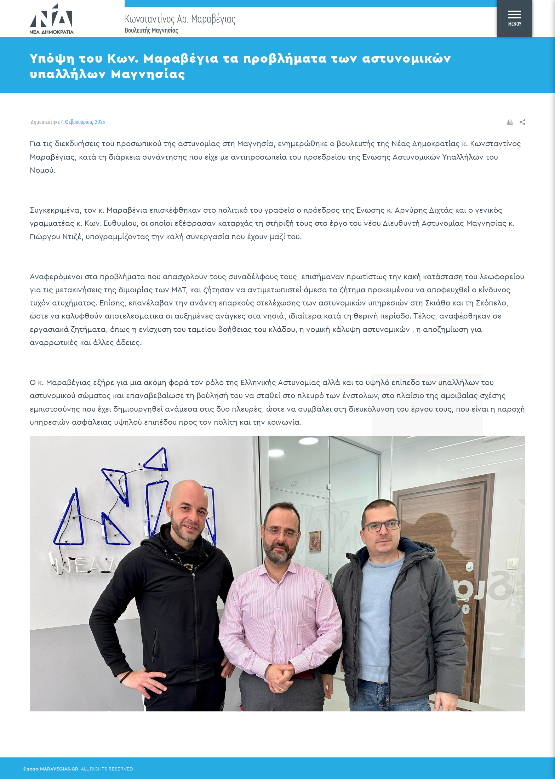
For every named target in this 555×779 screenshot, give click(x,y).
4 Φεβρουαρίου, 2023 (83, 122)
